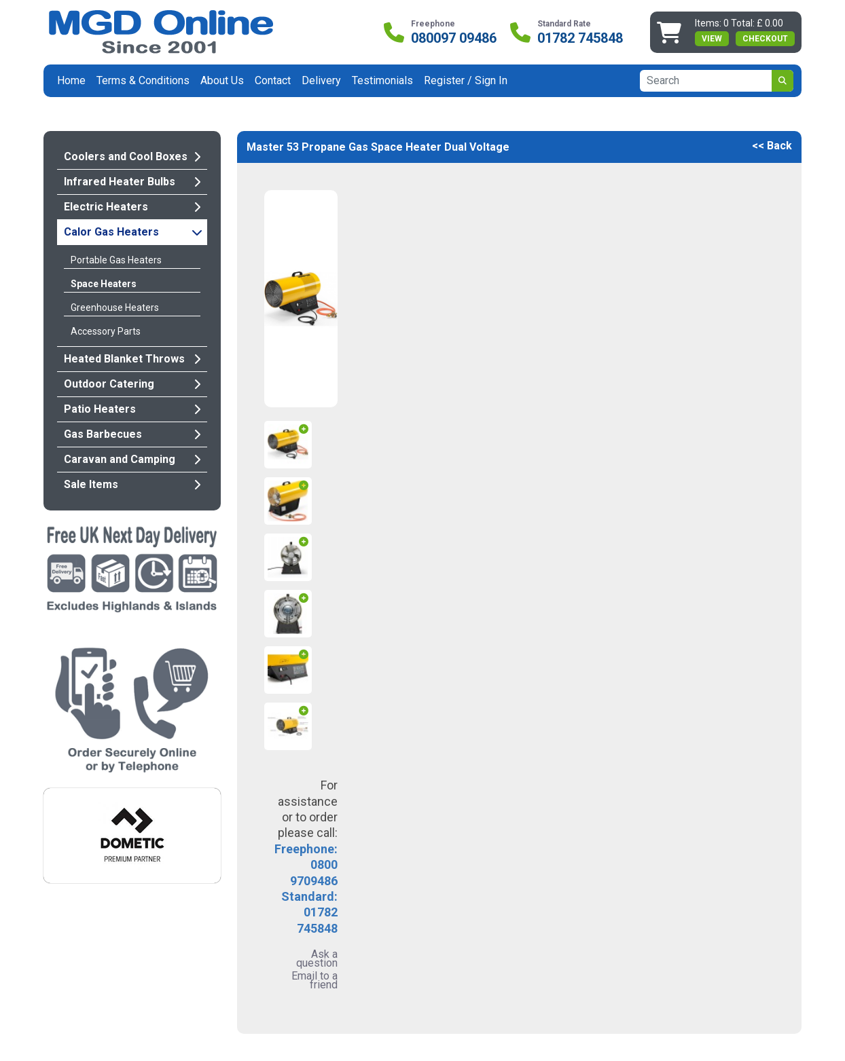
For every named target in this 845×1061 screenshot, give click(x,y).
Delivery (321, 80)
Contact (273, 80)
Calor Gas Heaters (133, 231)
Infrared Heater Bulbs (132, 181)
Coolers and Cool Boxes (132, 156)
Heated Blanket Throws (132, 358)
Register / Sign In (465, 80)
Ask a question (317, 958)
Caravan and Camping (132, 459)
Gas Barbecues (132, 434)
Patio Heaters (132, 409)
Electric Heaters (132, 206)
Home (71, 80)
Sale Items (132, 484)
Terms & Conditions (143, 80)
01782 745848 (580, 38)
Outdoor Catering (132, 383)
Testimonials (382, 80)
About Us (222, 80)
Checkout (765, 38)
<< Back (772, 145)
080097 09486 (454, 38)
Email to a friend (314, 980)
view (712, 38)
